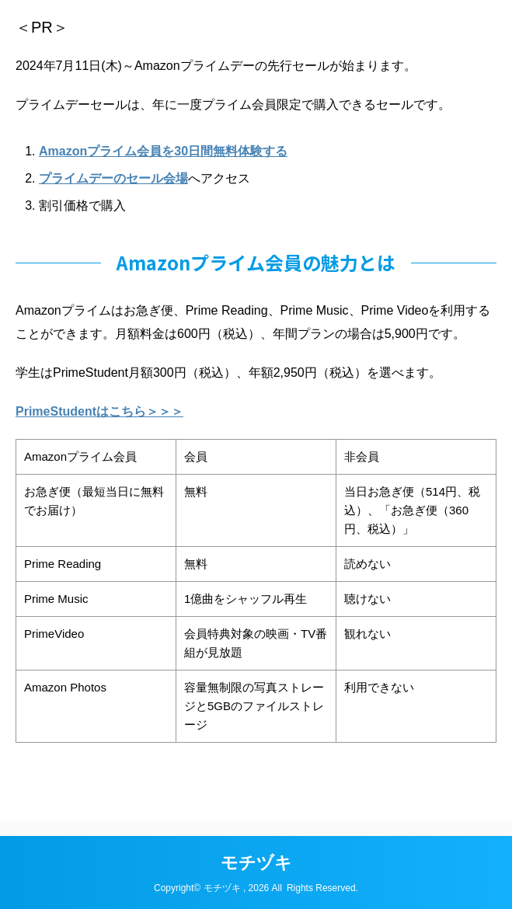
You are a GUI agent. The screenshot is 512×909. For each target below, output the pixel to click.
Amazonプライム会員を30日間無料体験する (163, 151)
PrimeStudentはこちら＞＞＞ (99, 411)
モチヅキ (256, 862)
